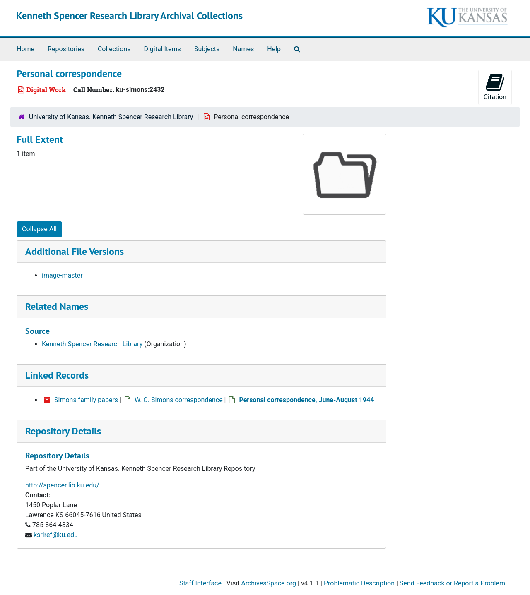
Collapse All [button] (39, 229)
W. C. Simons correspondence (179, 400)
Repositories (66, 49)
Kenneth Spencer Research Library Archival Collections (129, 15)
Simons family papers (86, 400)
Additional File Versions (74, 251)
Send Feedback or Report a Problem (452, 583)
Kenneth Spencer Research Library (92, 344)
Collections (114, 49)
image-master (62, 275)
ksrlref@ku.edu (56, 535)
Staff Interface (200, 583)
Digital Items (162, 49)
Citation (495, 86)
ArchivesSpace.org (268, 583)
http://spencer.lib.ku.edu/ (62, 485)
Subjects (206, 49)
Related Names (56, 306)
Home (25, 49)
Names (243, 49)
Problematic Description (359, 583)
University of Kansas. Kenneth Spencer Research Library (111, 117)
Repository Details (63, 431)
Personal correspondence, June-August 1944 (306, 400)
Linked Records (57, 375)
